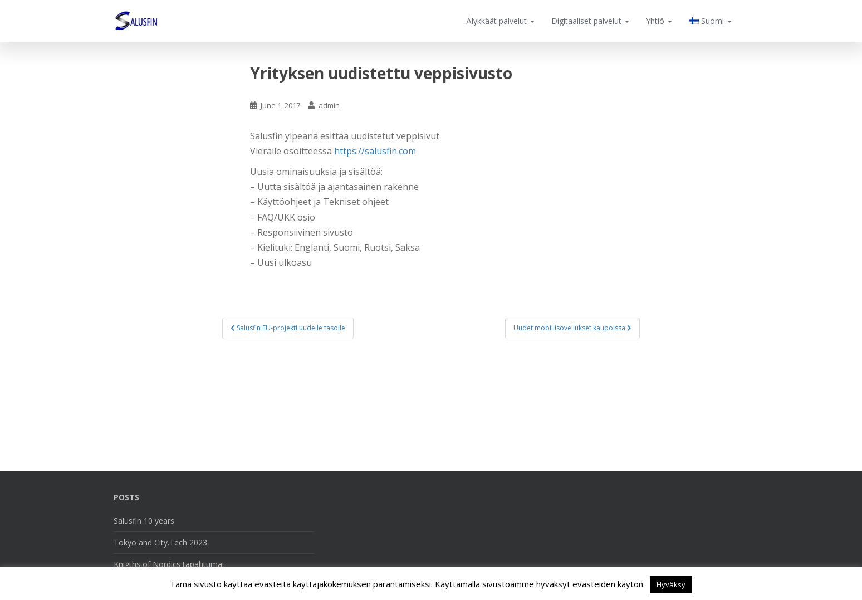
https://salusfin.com (375, 151)
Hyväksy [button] (671, 584)
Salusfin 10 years (144, 520)
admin (329, 105)
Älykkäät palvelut (500, 21)
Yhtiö (659, 21)
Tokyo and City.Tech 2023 (160, 542)
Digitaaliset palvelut (590, 21)
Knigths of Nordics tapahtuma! (169, 564)
